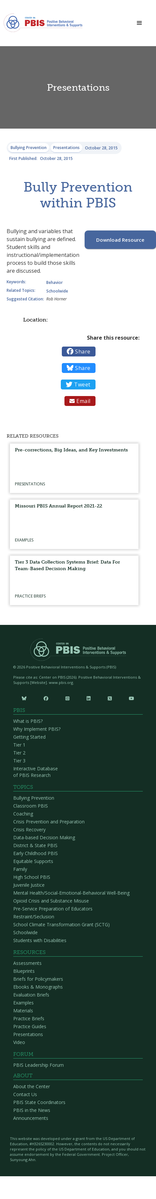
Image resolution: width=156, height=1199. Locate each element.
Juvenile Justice (29, 885)
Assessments (27, 963)
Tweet (78, 384)
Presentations (28, 1034)
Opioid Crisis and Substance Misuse (51, 901)
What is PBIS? (28, 721)
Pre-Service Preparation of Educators (53, 909)
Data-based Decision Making (44, 837)
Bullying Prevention (33, 798)
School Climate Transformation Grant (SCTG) (61, 924)
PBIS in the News (31, 1110)
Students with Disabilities (39, 940)
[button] (139, 23)
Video (19, 1042)
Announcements (30, 1118)
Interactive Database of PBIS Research (35, 771)
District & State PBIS (35, 845)
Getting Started (29, 737)
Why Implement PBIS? (36, 729)
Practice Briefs (28, 1018)
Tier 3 (19, 760)
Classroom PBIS (30, 806)
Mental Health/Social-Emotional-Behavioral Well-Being (71, 893)
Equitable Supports (33, 861)
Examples (23, 1002)
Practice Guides (29, 1026)
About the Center (31, 1086)
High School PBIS (31, 877)
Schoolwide (25, 932)
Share (79, 351)
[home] (43, 24)
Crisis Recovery (29, 829)
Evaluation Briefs (31, 995)
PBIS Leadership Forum (38, 1065)
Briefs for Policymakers (38, 979)
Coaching (23, 814)
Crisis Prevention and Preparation (49, 821)
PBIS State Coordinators (39, 1102)
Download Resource (120, 239)
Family (20, 869)
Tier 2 (19, 753)
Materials (23, 1010)
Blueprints (24, 971)
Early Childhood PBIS (35, 853)
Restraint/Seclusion (33, 916)
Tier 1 (19, 745)
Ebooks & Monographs (38, 987)
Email (80, 401)
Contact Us (25, 1094)
